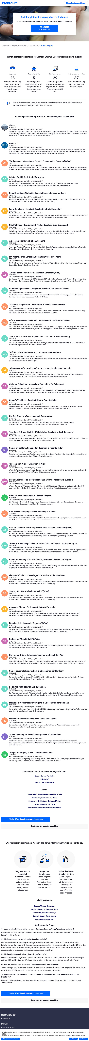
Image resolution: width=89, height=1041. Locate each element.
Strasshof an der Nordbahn (44, 776)
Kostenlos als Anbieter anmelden (44, 826)
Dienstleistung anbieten (75, 3)
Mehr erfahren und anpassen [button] (10, 1038)
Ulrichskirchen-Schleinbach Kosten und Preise (44, 807)
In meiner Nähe (5, 1018)
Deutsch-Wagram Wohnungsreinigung (44, 909)
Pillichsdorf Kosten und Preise (44, 804)
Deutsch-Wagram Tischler (44, 919)
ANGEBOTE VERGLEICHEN (44, 28)
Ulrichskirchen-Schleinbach (44, 782)
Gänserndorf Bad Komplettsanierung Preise (44, 794)
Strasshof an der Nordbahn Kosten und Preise (45, 801)
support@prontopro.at (8, 1027)
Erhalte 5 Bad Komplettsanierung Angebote (25, 819)
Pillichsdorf (44, 779)
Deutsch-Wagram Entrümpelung (44, 916)
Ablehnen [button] (73, 1038)
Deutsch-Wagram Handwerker (44, 906)
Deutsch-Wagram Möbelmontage (44, 913)
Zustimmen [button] (83, 1038)
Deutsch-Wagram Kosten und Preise (44, 798)
